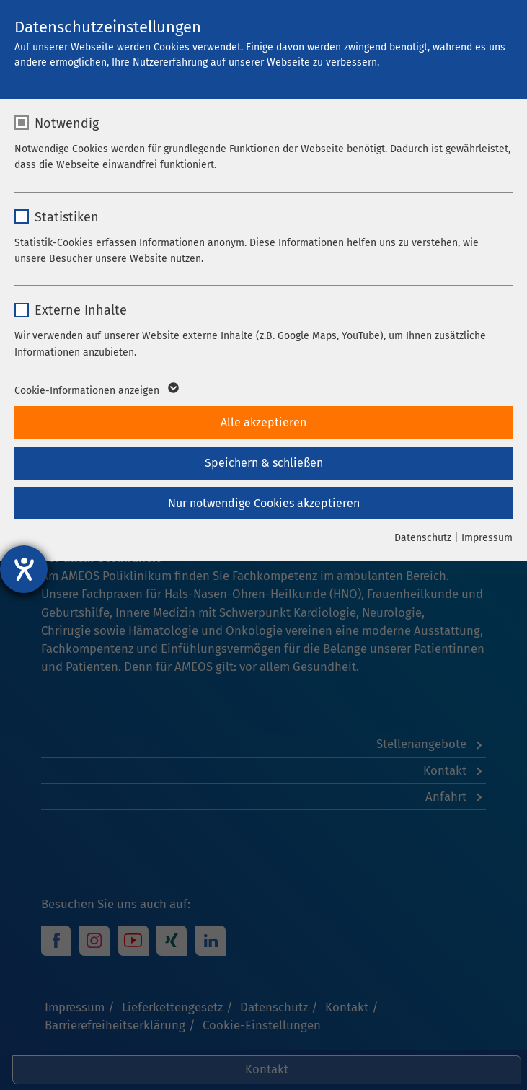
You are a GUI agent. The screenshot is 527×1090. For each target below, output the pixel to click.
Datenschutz (422, 538)
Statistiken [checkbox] (67, 217)
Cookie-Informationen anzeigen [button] (95, 391)
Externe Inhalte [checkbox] (81, 310)
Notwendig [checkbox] (67, 123)
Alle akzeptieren (263, 422)
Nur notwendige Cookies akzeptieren (264, 503)
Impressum (487, 538)
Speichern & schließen (264, 463)
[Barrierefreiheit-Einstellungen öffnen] (24, 569)
